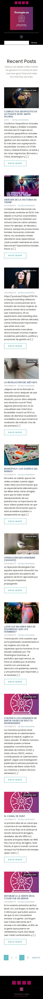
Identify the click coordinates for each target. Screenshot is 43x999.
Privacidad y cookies (22, 994)
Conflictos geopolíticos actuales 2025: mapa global (20, 114)
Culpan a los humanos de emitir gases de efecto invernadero (20, 720)
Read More (15, 163)
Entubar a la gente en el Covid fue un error (19, 897)
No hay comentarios (20, 120)
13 (28, 957)
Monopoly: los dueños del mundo (21, 470)
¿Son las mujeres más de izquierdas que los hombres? (19, 629)
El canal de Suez (14, 816)
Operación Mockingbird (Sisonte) (19, 558)
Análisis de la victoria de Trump (20, 201)
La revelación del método (20, 382)
